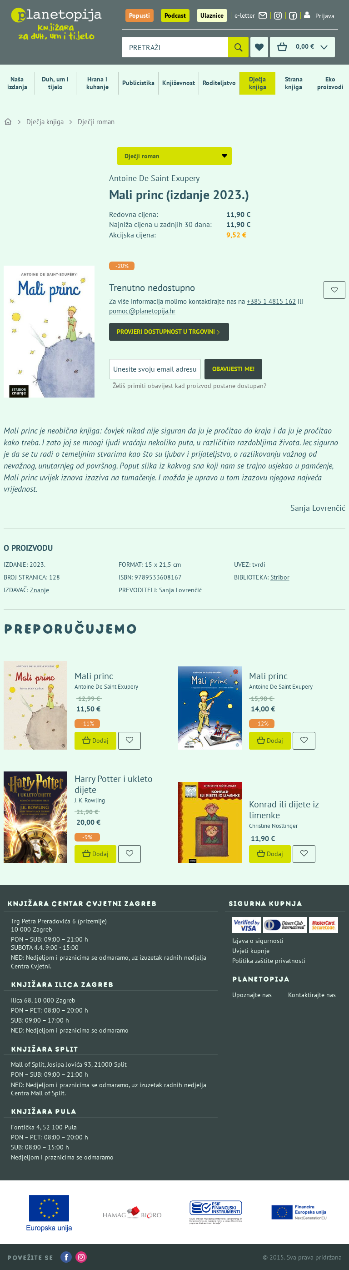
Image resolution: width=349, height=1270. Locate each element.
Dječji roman (96, 121)
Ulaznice (212, 15)
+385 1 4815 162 (271, 301)
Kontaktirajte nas (312, 995)
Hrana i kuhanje (97, 83)
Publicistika (138, 83)
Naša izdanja (17, 83)
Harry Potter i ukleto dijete (114, 784)
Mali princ (94, 676)
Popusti (139, 15)
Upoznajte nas (252, 995)
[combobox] (175, 47)
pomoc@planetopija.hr (142, 311)
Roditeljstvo (219, 83)
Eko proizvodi (330, 83)
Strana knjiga (294, 83)
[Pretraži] (238, 47)
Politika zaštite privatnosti (268, 961)
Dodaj (95, 740)
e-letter (250, 15)
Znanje (39, 590)
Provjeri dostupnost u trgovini (169, 332)
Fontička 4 (25, 1127)
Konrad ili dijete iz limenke (284, 809)
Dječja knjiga (257, 83)
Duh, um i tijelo (55, 83)
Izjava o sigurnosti (258, 941)
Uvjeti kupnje (250, 951)
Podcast (175, 15)
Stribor (279, 577)
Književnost (178, 83)
